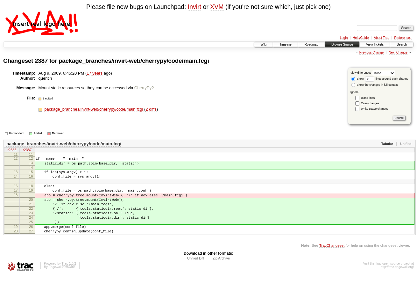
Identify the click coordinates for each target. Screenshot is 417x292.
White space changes (374, 108)
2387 (41, 60)
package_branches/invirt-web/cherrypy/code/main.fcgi (134, 60)
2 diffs (150, 109)
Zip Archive (221, 274)
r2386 (11, 150)
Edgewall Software (61, 283)
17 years (94, 73)
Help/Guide (361, 38)
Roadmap (311, 44)
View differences (360, 72)
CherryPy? (144, 87)
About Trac (381, 38)
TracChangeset (331, 261)
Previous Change (371, 52)
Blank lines (368, 97)
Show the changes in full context (374, 84)
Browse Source (342, 44)
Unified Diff (195, 274)
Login (344, 38)
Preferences (403, 38)
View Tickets (375, 44)
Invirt (194, 6)
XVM (216, 6)
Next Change (398, 52)
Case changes (370, 103)
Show (357, 78)
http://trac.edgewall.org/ (397, 283)
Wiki (263, 44)
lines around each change (386, 78)
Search (402, 44)
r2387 (27, 150)
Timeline (285, 44)
